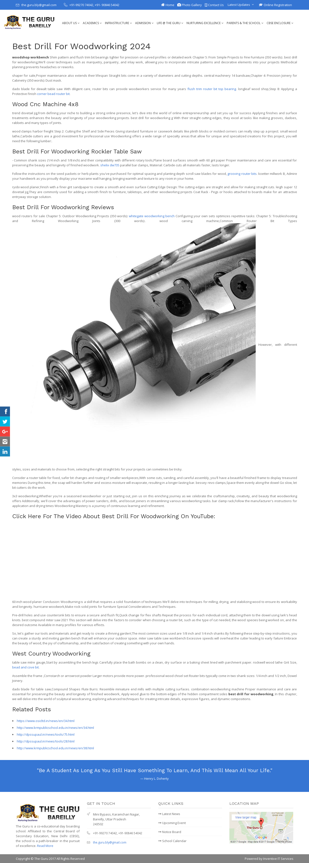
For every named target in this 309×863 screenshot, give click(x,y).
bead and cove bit (25, 667)
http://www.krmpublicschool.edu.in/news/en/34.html (55, 727)
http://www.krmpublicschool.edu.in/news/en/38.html (55, 748)
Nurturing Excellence (204, 23)
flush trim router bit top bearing (211, 89)
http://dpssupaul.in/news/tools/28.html (46, 741)
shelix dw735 (109, 165)
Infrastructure (117, 23)
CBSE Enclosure (278, 23)
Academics (91, 23)
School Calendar (172, 841)
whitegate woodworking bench (152, 216)
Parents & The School (244, 23)
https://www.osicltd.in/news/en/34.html (46, 721)
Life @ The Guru (168, 23)
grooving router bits (242, 173)
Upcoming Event (172, 823)
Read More (45, 846)
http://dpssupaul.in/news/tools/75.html (46, 734)
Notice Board (169, 832)
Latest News (169, 814)
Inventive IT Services (278, 858)
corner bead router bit (53, 94)
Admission (143, 23)
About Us (69, 23)
